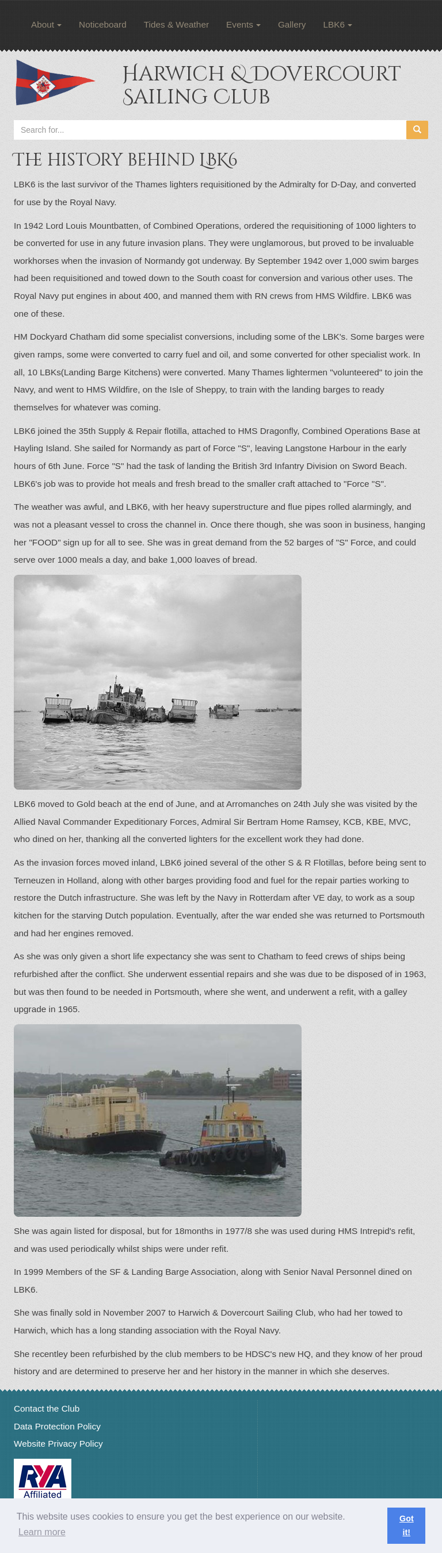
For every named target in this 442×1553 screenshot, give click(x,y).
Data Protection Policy (57, 1426)
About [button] (46, 24)
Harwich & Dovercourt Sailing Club (261, 85)
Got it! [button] (406, 1525)
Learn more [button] (42, 1532)
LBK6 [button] (337, 24)
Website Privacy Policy (58, 1443)
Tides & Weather (176, 24)
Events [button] (243, 24)
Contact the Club (46, 1408)
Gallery (292, 24)
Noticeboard (103, 24)
